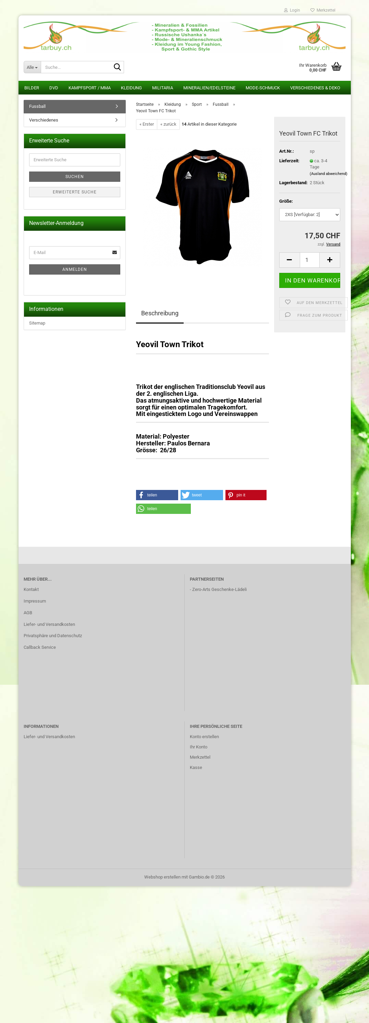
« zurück (168, 124)
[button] (289, 260)
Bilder (31, 87)
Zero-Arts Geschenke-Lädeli (219, 589)
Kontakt (31, 589)
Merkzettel (322, 10)
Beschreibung (160, 313)
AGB (28, 612)
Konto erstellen (204, 736)
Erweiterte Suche (75, 192)
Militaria (162, 87)
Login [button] (292, 10)
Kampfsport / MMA (90, 87)
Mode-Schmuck (263, 87)
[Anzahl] (310, 260)
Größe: (286, 201)
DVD (53, 87)
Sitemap (37, 323)
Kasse (196, 767)
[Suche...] (32, 67)
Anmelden (74, 269)
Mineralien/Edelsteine (209, 87)
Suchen (74, 176)
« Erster (146, 124)
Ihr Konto (198, 746)
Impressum (35, 601)
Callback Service (40, 647)
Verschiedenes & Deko (315, 87)
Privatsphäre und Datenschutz (53, 635)
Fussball (37, 106)
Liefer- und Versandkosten (49, 624)
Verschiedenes (43, 120)
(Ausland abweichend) (328, 174)
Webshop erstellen (162, 877)
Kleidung (131, 87)
